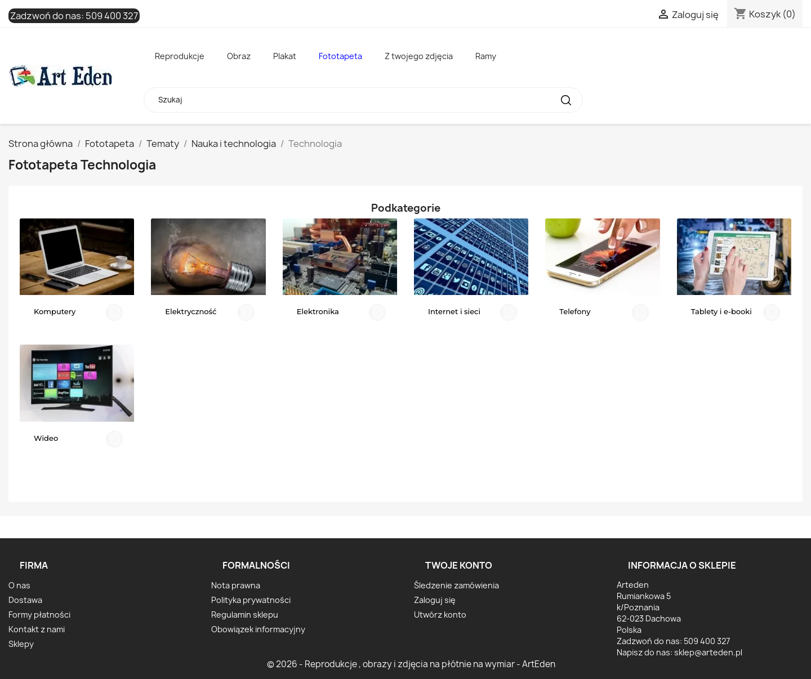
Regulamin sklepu (244, 614)
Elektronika (318, 311)
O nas (19, 585)
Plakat (284, 56)
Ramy (485, 56)
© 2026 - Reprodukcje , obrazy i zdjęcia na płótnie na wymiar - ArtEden (411, 664)
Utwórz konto (440, 614)
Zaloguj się (435, 600)
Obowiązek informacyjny (258, 629)
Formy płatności (39, 614)
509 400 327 (112, 16)
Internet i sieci (454, 311)
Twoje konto (458, 565)
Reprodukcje (179, 56)
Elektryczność (190, 311)
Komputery (54, 311)
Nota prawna (235, 585)
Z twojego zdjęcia (419, 56)
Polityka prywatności (251, 600)
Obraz (239, 56)
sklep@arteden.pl (708, 652)
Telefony (574, 311)
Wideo (46, 438)
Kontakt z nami (36, 629)
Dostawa (25, 600)
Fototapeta (340, 56)
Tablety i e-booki (721, 311)
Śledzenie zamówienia (456, 585)
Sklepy (21, 643)
